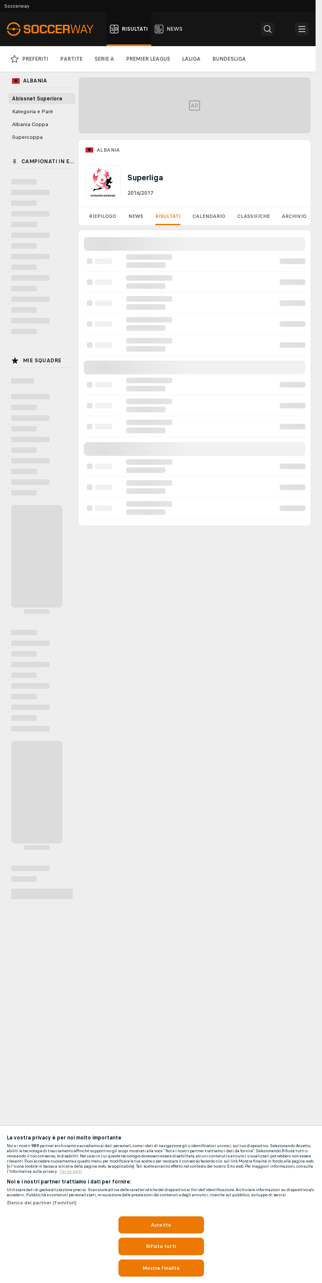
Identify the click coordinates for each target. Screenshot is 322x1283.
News (135, 216)
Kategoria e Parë (32, 111)
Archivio (294, 216)
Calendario (208, 216)
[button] (268, 29)
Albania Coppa (30, 124)
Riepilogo (102, 216)
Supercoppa (27, 137)
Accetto (161, 1225)
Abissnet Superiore (37, 98)
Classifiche (253, 216)
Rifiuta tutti (161, 1246)
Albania (108, 150)
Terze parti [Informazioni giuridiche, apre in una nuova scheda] (70, 1171)
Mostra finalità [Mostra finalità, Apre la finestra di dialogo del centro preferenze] (161, 1268)
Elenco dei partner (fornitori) (42, 1203)
